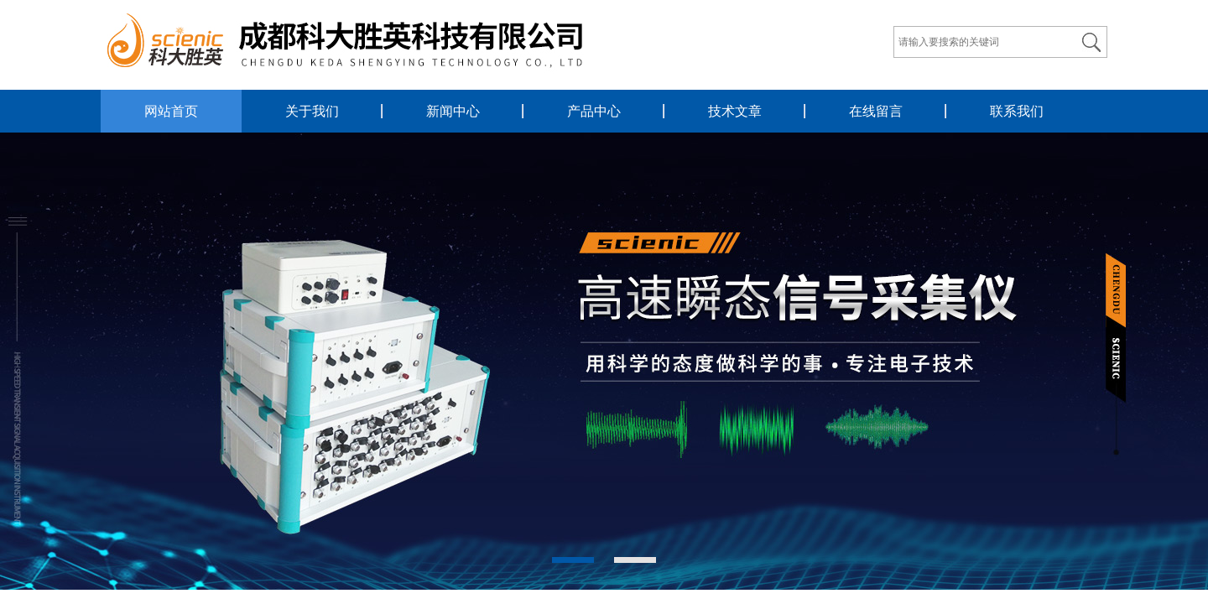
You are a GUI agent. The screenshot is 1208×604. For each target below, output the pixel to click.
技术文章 (735, 111)
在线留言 (876, 111)
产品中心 (594, 111)
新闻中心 (453, 111)
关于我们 (312, 111)
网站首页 (171, 111)
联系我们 (1017, 111)
